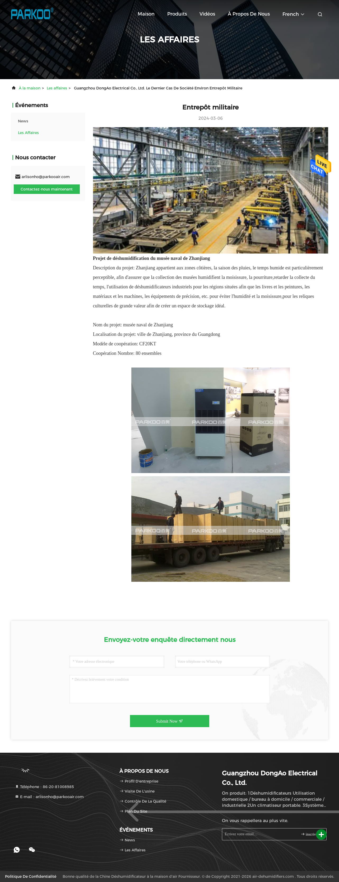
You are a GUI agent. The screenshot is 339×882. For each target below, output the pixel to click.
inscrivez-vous (311, 834)
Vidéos (207, 14)
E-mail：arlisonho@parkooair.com (49, 796)
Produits (177, 14)
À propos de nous (249, 14)
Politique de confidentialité (30, 876)
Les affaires (57, 88)
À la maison (29, 88)
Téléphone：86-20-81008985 (44, 786)
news (23, 121)
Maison (146, 14)
